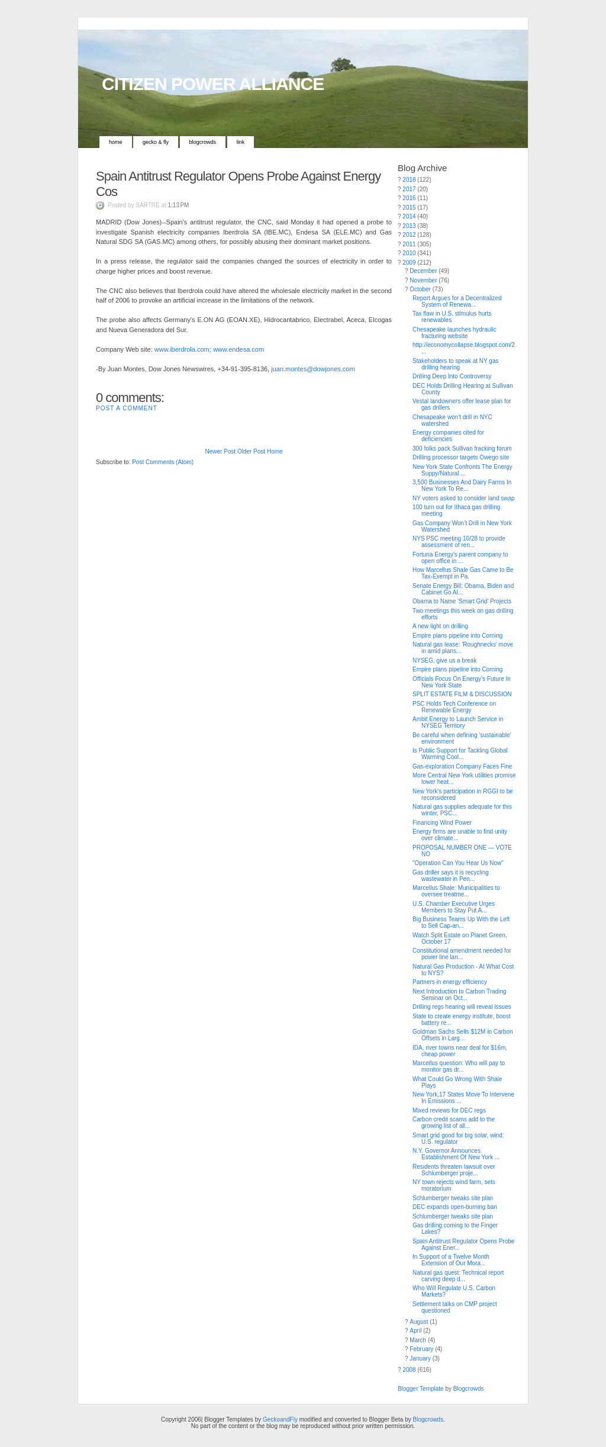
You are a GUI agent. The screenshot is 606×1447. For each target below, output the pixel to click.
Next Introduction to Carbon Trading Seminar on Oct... (459, 994)
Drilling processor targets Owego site (460, 457)
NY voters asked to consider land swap (463, 498)
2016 (408, 198)
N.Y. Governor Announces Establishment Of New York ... (455, 1153)
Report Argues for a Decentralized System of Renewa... (457, 301)
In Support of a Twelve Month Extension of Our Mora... (450, 1259)
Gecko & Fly (156, 142)
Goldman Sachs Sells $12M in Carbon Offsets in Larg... (462, 1034)
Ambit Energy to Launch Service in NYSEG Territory (457, 722)
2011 (408, 244)
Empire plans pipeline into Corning (457, 635)
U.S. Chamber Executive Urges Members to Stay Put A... (453, 907)
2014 (408, 216)
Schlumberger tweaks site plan (452, 1198)
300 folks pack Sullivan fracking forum (462, 448)
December (423, 271)
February (421, 1349)
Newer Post (220, 451)
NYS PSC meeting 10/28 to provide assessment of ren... (458, 541)
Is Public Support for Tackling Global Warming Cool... (459, 753)
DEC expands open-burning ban (454, 1207)
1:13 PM (178, 205)
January (420, 1358)
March (418, 1340)
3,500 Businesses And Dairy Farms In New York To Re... (461, 485)
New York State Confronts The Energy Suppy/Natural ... (462, 470)
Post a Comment (126, 408)
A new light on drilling (440, 626)
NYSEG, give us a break (444, 660)
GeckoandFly (280, 1419)
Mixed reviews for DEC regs (449, 1110)
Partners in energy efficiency (449, 982)
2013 (408, 226)
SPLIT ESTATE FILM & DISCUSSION (462, 694)
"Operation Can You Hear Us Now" (458, 863)
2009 (408, 262)
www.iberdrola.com (181, 349)
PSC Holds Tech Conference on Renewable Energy (454, 706)
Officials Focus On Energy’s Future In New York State (461, 682)
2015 (408, 207)
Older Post (251, 451)
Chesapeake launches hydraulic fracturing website (454, 332)
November (423, 280)
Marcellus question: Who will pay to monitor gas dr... (458, 1066)
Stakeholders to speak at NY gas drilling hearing (455, 364)
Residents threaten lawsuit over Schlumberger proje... (453, 1169)
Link (241, 142)
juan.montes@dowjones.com (312, 368)
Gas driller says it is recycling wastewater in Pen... (450, 875)
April (415, 1330)
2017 (408, 189)
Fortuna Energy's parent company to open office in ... (460, 557)
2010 (408, 253)
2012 (408, 234)
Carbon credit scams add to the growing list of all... (453, 1122)
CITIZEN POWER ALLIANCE (213, 84)
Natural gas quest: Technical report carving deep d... (458, 1275)
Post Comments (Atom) (163, 462)
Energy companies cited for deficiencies (448, 435)
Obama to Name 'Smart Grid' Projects (461, 601)
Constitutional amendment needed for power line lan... (461, 953)
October (420, 289)
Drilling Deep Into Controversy (451, 376)
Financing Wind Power (442, 822)
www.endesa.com (238, 349)
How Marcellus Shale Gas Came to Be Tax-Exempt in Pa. (463, 573)
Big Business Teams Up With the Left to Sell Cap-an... (461, 922)
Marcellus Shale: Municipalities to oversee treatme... (456, 891)
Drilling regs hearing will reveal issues (461, 1007)
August (419, 1322)
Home (116, 142)
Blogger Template (421, 1388)
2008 (408, 1369)
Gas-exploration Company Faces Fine (462, 766)
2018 (408, 179)
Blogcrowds (203, 142)
